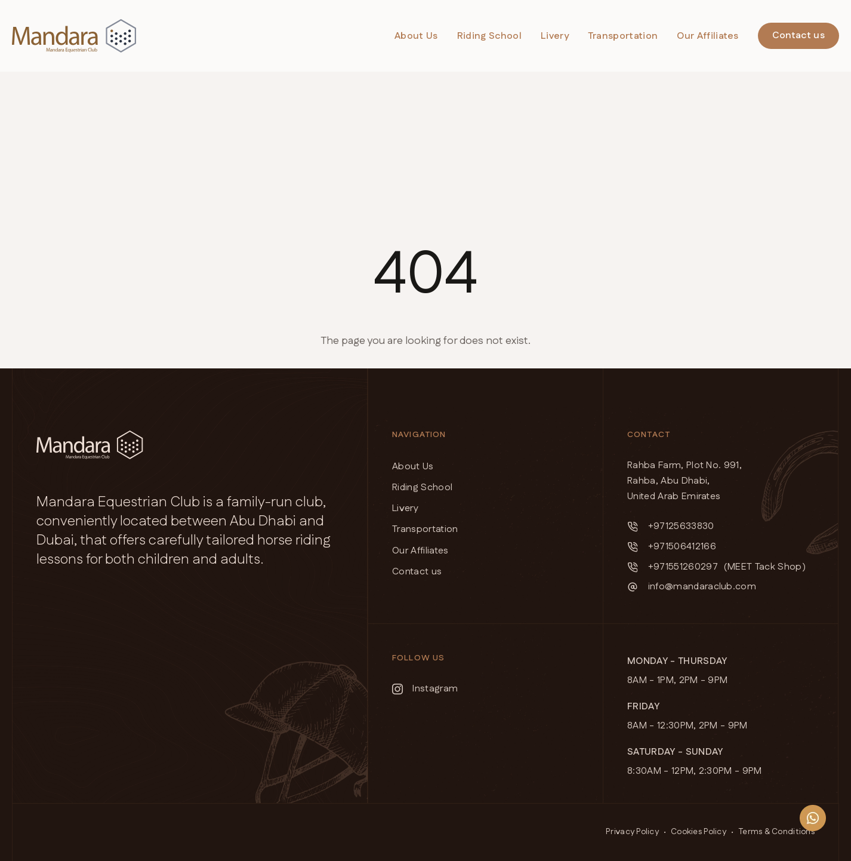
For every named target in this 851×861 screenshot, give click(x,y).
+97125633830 (670, 526)
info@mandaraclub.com (691, 587)
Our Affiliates (707, 36)
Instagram (425, 689)
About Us (416, 36)
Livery (555, 36)
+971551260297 (672, 567)
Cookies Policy (698, 832)
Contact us (798, 35)
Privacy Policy (632, 832)
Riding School (489, 36)
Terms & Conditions (776, 832)
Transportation (623, 36)
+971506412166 (671, 547)
